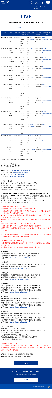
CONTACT (37, 371)
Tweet (19, 28)
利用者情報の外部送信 (38, 386)
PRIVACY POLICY (27, 371)
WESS (31, 48)
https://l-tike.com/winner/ (20, 172)
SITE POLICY (16, 371)
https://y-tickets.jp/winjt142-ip (20, 170)
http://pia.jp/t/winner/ (17, 174)
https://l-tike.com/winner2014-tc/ (47, 39)
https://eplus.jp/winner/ (17, 176)
